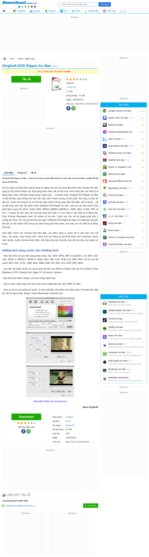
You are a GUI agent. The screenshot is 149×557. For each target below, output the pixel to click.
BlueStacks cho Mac (120, 188)
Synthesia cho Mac (119, 369)
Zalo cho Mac (116, 139)
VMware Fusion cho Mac (119, 154)
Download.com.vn (4, 58)
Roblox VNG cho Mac (121, 118)
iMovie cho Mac (117, 344)
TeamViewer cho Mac (121, 146)
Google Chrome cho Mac (119, 112)
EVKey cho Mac (117, 195)
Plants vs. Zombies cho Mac (121, 238)
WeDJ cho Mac (115, 335)
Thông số (21, 173)
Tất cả (5, 11)
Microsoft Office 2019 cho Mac (120, 182)
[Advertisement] (74, 38)
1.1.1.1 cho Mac (118, 216)
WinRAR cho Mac (118, 160)
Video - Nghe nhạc (26, 58)
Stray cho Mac (116, 223)
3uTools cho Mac (118, 202)
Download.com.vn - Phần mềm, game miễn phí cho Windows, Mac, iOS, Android (19, 4)
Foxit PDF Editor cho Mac (120, 245)
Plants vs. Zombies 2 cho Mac (119, 168)
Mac (12, 58)
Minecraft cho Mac (116, 174)
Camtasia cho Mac (120, 352)
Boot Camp (115, 230)
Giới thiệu (8, 173)
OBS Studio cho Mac (120, 361)
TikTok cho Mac (115, 318)
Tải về (33, 173)
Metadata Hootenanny (118, 377)
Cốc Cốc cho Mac (119, 209)
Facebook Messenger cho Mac (120, 133)
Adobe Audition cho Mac (121, 310)
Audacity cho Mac (118, 302)
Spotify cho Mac (115, 327)
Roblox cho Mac (115, 125)
